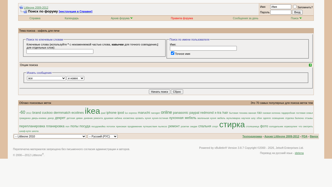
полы (75, 126)
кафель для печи (48, 30)
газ (259, 113)
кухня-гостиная (160, 118)
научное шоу (248, 118)
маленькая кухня (207, 118)
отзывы (309, 118)
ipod (120, 113)
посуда (85, 126)
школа (35, 131)
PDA (304, 136)
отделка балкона (294, 118)
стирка (232, 124)
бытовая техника (238, 113)
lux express (131, 113)
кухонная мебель (182, 118)
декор (50, 118)
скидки (193, 126)
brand (36, 113)
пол (68, 126)
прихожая (121, 126)
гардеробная (288, 113)
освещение (278, 118)
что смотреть (306, 126)
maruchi (144, 113)
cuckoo (47, 113)
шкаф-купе (25, 131)
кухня (148, 118)
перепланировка (32, 126)
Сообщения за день (245, 18)
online (166, 112)
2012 (28, 113)
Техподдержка (252, 136)
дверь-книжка (39, 118)
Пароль (264, 12)
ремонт (174, 126)
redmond (206, 113)
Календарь (72, 18)
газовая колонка (271, 113)
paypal (194, 113)
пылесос (162, 126)
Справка (35, 18)
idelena (299, 153)
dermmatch (62, 113)
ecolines (78, 113)
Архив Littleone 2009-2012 (281, 136)
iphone (111, 113)
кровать (139, 118)
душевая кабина (113, 118)
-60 (22, 112)
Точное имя (180, 53)
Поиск (296, 18)
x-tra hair (221, 113)
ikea (92, 111)
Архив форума (120, 18)
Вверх (314, 136)
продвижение (135, 126)
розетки (185, 126)
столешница (252, 126)
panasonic (180, 113)
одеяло (267, 118)
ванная (252, 113)
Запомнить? (303, 7)
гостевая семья (304, 113)
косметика (128, 118)
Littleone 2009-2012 (36, 7)
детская (71, 118)
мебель (221, 118)
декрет (60, 118)
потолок (110, 126)
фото (264, 126)
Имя (262, 6)
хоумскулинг (290, 126)
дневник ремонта (93, 118)
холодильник (276, 126)
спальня (204, 126)
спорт (215, 126)
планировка (55, 126)
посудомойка (98, 126)
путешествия (150, 126)
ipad (103, 113)
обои (259, 118)
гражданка (25, 118)
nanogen (155, 113)
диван (79, 118)
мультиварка (233, 118)
